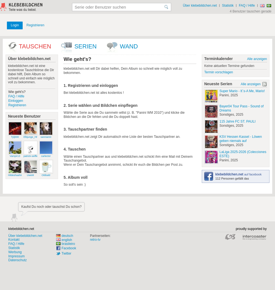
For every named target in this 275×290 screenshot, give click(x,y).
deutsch (64, 236)
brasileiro (65, 244)
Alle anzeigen (257, 59)
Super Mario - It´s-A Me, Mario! (242, 91)
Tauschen (35, 46)
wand (129, 46)
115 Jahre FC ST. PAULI (237, 121)
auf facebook (238, 174)
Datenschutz (17, 260)
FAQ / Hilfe (247, 5)
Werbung (15, 252)
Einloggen (15, 101)
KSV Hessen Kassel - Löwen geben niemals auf (240, 139)
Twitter (66, 253)
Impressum (16, 256)
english (64, 240)
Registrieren (35, 25)
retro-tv (95, 240)
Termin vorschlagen (218, 72)
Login (15, 25)
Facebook (69, 248)
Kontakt (14, 240)
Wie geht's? (16, 92)
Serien (85, 46)
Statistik (228, 5)
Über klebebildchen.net (200, 5)
